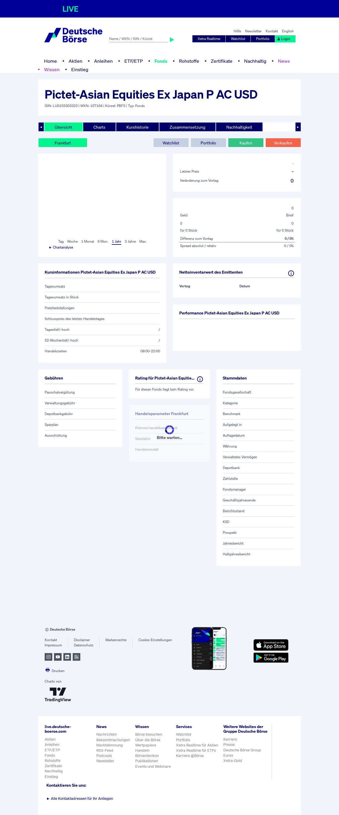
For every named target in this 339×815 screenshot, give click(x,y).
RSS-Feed (104, 750)
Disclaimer (82, 640)
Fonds (160, 61)
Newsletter (253, 31)
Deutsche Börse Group (242, 750)
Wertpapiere (145, 745)
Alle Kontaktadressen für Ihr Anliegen (79, 798)
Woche (72, 241)
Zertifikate (221, 61)
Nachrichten (106, 734)
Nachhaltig (255, 61)
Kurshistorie (137, 127)
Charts (99, 127)
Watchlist (238, 38)
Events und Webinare (153, 766)
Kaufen (245, 143)
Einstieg (79, 69)
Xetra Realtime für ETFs (196, 750)
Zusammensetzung (187, 127)
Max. (143, 241)
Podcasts (104, 755)
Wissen (52, 69)
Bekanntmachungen (113, 739)
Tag (61, 241)
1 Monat (87, 241)
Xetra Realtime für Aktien (197, 745)
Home (50, 61)
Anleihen (103, 61)
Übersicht (63, 127)
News (284, 61)
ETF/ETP (133, 61)
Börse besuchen (148, 734)
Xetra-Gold (232, 760)
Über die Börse (147, 739)
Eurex (228, 755)
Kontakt (272, 31)
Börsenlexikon (147, 755)
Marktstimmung (109, 745)
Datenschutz (83, 645)
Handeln (142, 750)
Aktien (75, 61)
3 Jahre (130, 241)
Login (283, 38)
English (288, 31)
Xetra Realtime (209, 38)
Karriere (230, 739)
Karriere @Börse (190, 755)
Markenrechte (115, 640)
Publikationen (146, 760)
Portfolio (263, 38)
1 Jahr (116, 241)
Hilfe (237, 31)
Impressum (53, 645)
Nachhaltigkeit (239, 127)
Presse (229, 744)
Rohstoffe (189, 61)
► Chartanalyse (61, 247)
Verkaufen (283, 143)
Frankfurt (63, 143)
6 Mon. (103, 241)
